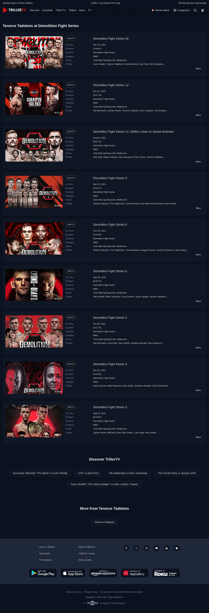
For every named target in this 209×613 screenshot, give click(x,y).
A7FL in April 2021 (88, 473)
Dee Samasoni (126, 157)
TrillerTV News (86, 553)
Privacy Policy (91, 592)
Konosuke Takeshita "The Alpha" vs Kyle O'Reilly (40, 473)
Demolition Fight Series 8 (110, 224)
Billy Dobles (127, 433)
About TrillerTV (86, 547)
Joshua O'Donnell (164, 250)
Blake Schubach (113, 297)
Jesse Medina (132, 203)
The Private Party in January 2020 (177, 473)
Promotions (45, 559)
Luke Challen (99, 64)
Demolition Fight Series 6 (110, 271)
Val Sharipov (160, 110)
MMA (95, 56)
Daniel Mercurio (131, 64)
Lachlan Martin (114, 110)
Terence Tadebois (115, 64)
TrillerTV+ (60, 10)
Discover (34, 10)
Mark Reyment (114, 386)
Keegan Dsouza (147, 250)
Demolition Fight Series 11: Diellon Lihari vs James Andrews (133, 131)
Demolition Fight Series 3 (110, 407)
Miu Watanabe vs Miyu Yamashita (128, 473)
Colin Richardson (160, 386)
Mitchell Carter (114, 433)
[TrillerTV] (14, 10)
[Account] (202, 10)
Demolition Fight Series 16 (111, 38)
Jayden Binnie (99, 433)
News (82, 10)
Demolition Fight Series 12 (111, 85)
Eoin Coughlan (156, 64)
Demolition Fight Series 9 (110, 178)
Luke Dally (112, 343)
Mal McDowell (99, 110)
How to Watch (47, 547)
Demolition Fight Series (104, 52)
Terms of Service (74, 592)
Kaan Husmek (99, 386)
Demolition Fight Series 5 (110, 317)
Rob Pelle (97, 157)
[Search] (195, 10)
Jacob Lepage (141, 297)
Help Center (85, 559)
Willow (72, 10)
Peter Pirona (139, 157)
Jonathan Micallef (139, 343)
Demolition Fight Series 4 (110, 364)
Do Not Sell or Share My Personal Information (121, 592)
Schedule (47, 10)
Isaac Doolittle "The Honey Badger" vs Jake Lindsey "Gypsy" (104, 484)
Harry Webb (170, 203)
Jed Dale (144, 64)
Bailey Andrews (110, 157)
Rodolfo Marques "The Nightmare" (109, 203)
